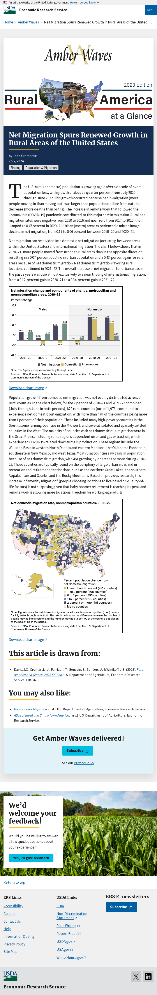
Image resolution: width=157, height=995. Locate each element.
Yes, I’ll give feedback (31, 858)
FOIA (60, 906)
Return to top (14, 882)
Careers (9, 913)
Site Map (11, 951)
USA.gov (63, 949)
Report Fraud (67, 933)
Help (7, 928)
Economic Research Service (43, 9)
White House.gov (69, 957)
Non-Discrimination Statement (71, 915)
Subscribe (75, 750)
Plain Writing (66, 925)
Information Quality (19, 936)
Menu (150, 10)
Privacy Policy (84, 763)
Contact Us (12, 921)
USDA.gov (64, 941)
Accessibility (13, 906)
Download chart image (26, 387)
